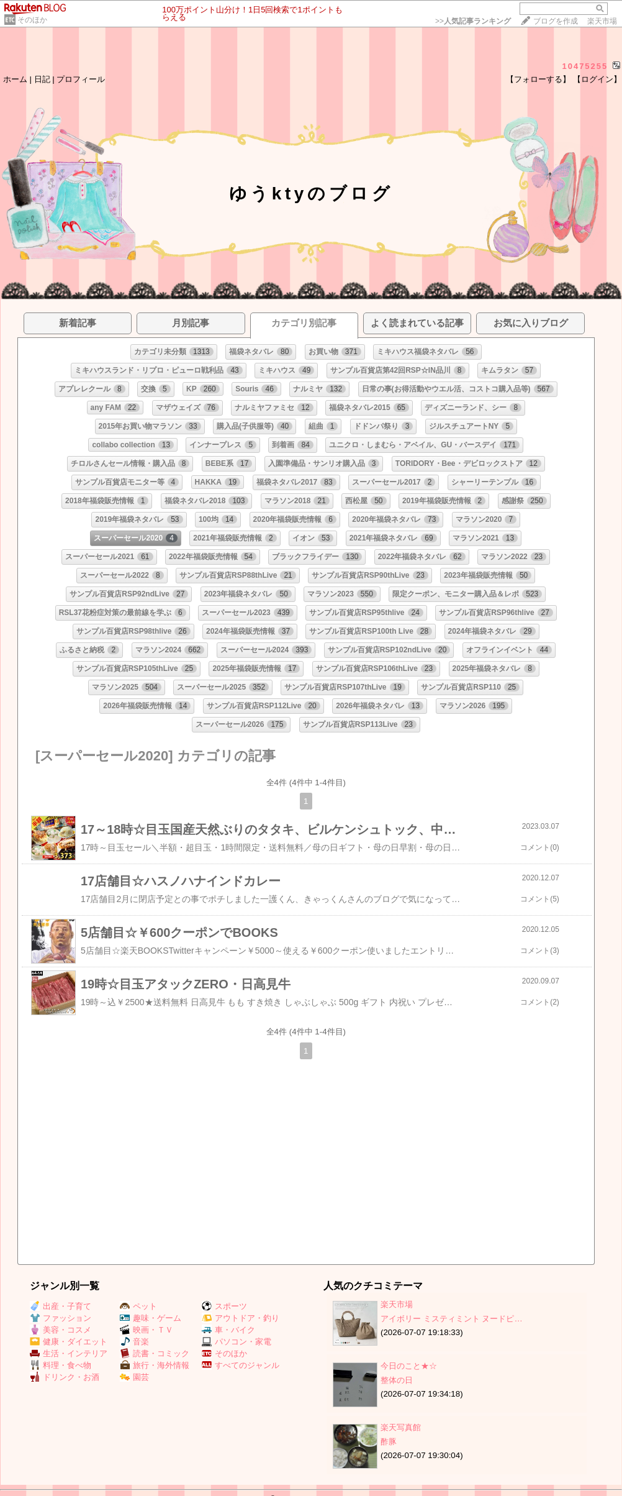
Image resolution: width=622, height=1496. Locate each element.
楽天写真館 (401, 1427)
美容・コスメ (60, 1329)
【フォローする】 (538, 79)
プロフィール (80, 79)
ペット (138, 1306)
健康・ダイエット (68, 1341)
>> (473, 21)
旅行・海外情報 (154, 1365)
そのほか (32, 20)
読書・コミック (154, 1353)
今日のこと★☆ (409, 1366)
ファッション (60, 1318)
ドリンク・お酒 (64, 1377)
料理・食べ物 (60, 1365)
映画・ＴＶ (146, 1329)
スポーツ (224, 1306)
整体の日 (397, 1380)
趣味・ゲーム (150, 1318)
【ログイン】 (597, 79)
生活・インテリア (68, 1353)
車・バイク (228, 1329)
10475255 (585, 66)
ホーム (15, 79)
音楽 (134, 1341)
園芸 (134, 1377)
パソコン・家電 (236, 1341)
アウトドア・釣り (240, 1318)
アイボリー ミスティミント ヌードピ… (452, 1318)
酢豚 (389, 1441)
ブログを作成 (555, 21)
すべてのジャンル (240, 1365)
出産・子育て (60, 1306)
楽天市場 (602, 21)
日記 (42, 79)
